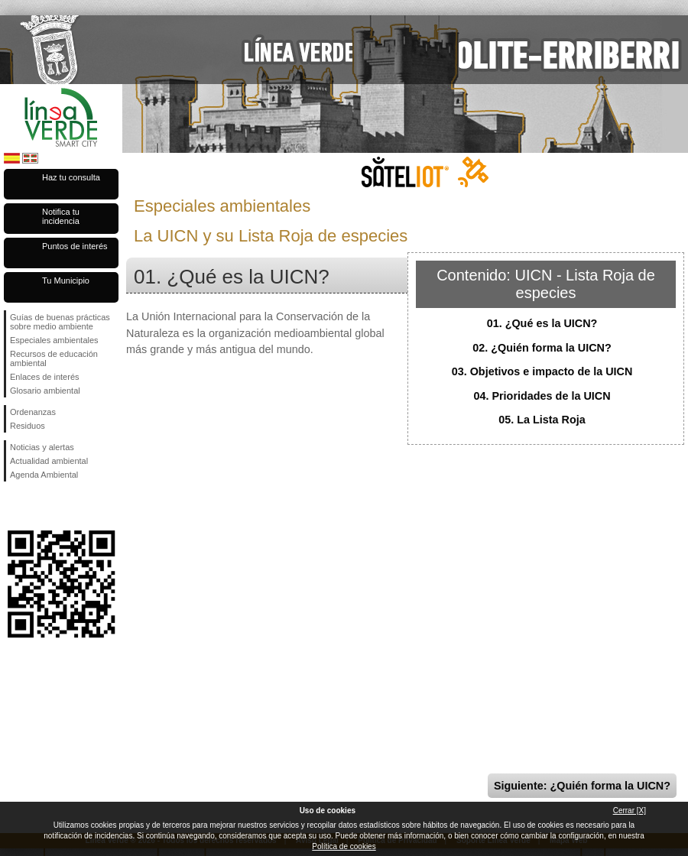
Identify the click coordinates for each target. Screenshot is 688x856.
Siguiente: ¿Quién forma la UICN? (582, 786)
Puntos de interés (75, 246)
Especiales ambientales (54, 340)
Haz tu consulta (71, 177)
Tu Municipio (65, 280)
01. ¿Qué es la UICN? (542, 323)
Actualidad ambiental (49, 460)
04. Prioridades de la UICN (541, 396)
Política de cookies (343, 846)
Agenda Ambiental (44, 474)
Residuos (27, 425)
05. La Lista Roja (542, 419)
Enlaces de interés (45, 376)
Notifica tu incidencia (61, 216)
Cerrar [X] (629, 810)
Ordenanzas (33, 412)
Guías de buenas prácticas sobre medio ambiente (60, 322)
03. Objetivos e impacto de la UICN (542, 371)
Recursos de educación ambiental (54, 358)
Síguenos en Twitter (38, 506)
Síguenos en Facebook (13, 506)
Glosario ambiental (45, 390)
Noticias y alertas (42, 447)
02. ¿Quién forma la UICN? (542, 348)
